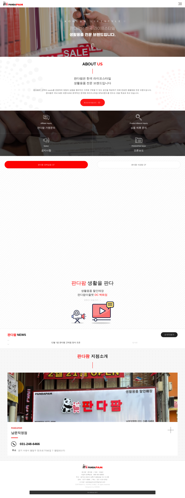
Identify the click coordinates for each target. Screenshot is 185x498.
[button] (8, 340)
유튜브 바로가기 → (92, 300)
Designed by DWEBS (92, 487)
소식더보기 (169, 334)
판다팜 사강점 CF (138, 164)
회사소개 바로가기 (90, 109)
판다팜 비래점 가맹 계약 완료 (63, 342)
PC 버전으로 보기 (92, 492)
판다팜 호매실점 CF (46, 164)
